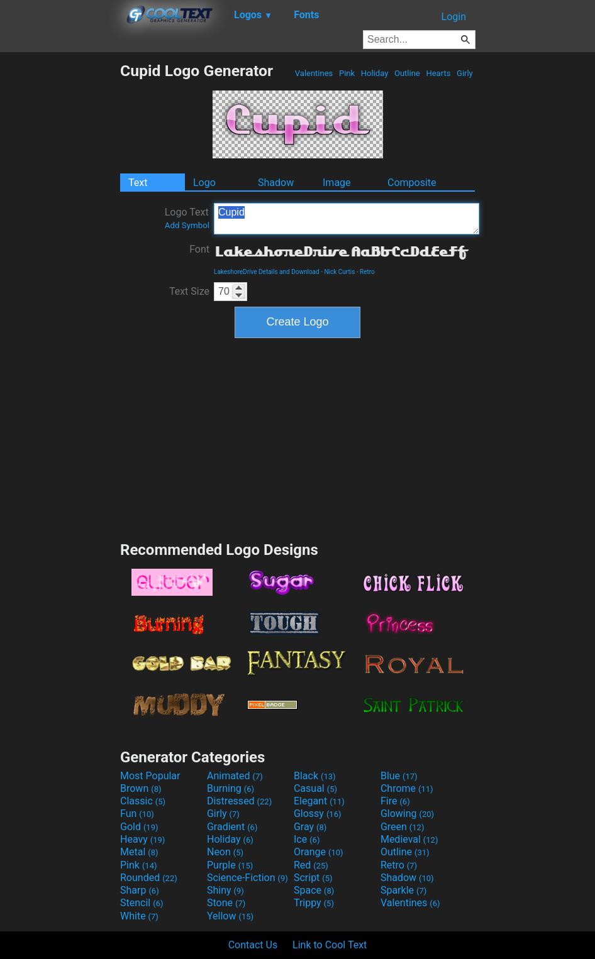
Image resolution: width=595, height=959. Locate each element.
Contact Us (253, 945)
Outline (407, 73)
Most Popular (150, 776)
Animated (235, 776)
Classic (142, 801)
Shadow (276, 183)
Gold (139, 827)
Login (454, 17)
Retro (367, 271)
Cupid (346, 218)
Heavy (142, 839)
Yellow (230, 916)
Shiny (225, 890)
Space (314, 890)
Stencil (141, 903)
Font (199, 249)
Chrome (407, 788)
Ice (307, 839)
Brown (140, 788)
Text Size (189, 291)
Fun (137, 813)
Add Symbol (187, 225)
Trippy (314, 903)
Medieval (409, 839)
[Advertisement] (59, 250)
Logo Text (187, 218)
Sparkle (403, 890)
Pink (347, 73)
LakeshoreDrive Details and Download (267, 271)
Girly (465, 73)
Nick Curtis (339, 271)
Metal (139, 852)
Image (337, 183)
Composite (412, 183)
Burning (230, 788)
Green (403, 827)
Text (137, 183)
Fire (395, 801)
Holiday (375, 73)
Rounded (148, 878)
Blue (399, 776)
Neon (225, 852)
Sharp (139, 890)
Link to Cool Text (329, 945)
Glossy (318, 813)
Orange (318, 852)
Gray (310, 827)
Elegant (319, 801)
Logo (204, 183)
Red (311, 865)
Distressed (239, 801)
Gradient (232, 827)
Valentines (314, 73)
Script (313, 878)
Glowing (407, 813)
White (139, 916)
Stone (226, 903)
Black (315, 776)
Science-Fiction (247, 878)
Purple (230, 865)
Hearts (438, 73)
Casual (315, 788)
